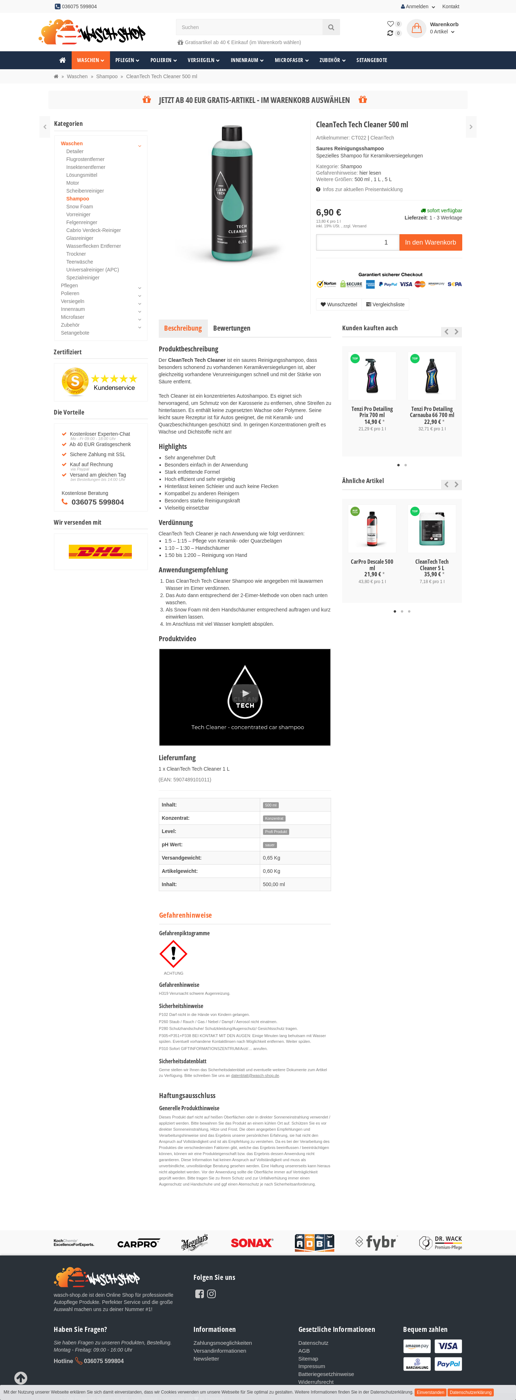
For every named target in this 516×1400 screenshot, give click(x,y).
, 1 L (376, 179)
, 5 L (387, 179)
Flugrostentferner (85, 159)
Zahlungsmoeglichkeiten (221, 1342)
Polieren (163, 60)
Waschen (91, 60)
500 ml (361, 179)
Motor (72, 183)
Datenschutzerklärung (471, 1392)
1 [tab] (398, 465)
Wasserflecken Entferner (93, 246)
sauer (269, 845)
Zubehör (333, 60)
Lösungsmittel (81, 175)
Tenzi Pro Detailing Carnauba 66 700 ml (432, 412)
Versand (359, 226)
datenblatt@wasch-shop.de (255, 1075)
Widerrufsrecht (314, 1378)
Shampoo (351, 166)
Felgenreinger (81, 222)
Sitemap (307, 1357)
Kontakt (451, 6)
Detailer (74, 151)
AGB (303, 1350)
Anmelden (418, 6)
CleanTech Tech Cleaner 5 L (432, 565)
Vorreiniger (78, 214)
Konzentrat (274, 818)
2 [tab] (405, 465)
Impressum (310, 1364)
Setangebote (372, 60)
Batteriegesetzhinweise (324, 1371)
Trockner (76, 254)
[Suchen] (249, 27)
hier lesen (370, 173)
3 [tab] (409, 611)
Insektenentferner (85, 167)
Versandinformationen (218, 1350)
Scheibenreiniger (85, 191)
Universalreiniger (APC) (92, 270)
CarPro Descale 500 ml (372, 565)
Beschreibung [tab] (183, 328)
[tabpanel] (372, 398)
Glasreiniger (79, 238)
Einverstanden (430, 1392)
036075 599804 (104, 1361)
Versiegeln (204, 60)
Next (457, 331)
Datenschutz (312, 1342)
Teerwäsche (79, 262)
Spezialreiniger (83, 277)
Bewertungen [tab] (231, 328)
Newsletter (205, 1357)
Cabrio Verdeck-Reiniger (93, 230)
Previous (445, 331)
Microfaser (292, 60)
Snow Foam (79, 206)
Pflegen (127, 60)
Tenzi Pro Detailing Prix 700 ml (372, 412)
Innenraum (247, 60)
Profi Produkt (276, 831)
